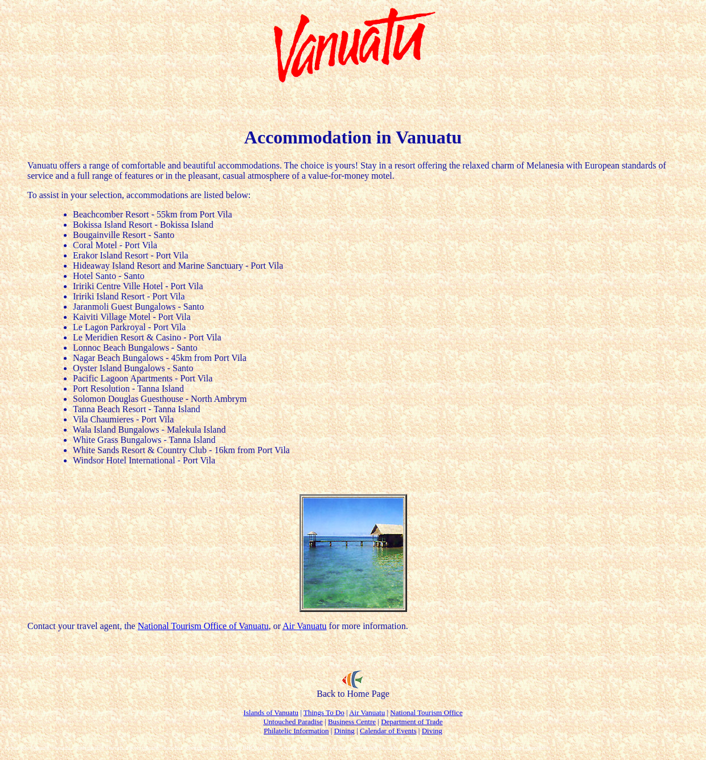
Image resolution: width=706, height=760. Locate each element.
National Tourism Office (426, 712)
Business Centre (352, 721)
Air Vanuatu (304, 626)
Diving (432, 730)
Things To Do (323, 712)
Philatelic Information (296, 730)
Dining (344, 730)
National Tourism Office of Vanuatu (203, 626)
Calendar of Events (388, 730)
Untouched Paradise (292, 721)
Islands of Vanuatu (271, 712)
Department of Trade (411, 721)
